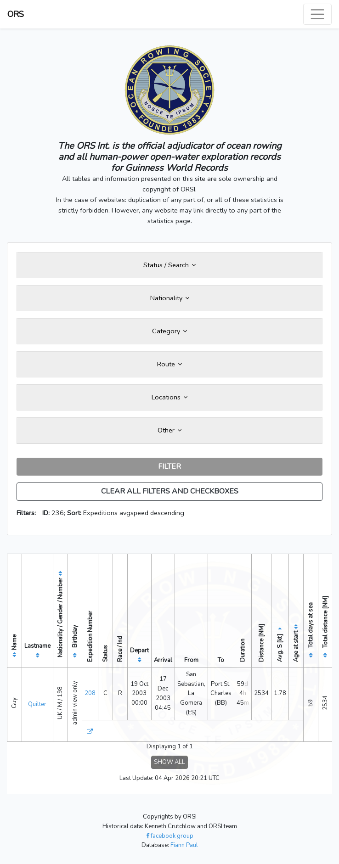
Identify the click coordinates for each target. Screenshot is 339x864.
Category (169, 331)
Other (169, 430)
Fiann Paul (184, 845)
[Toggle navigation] (317, 14)
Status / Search (169, 264)
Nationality (169, 298)
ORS (15, 14)
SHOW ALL (169, 762)
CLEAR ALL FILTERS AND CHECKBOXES (169, 491)
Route (169, 364)
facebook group (169, 836)
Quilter (37, 704)
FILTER (169, 466)
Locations (169, 397)
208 (90, 693)
